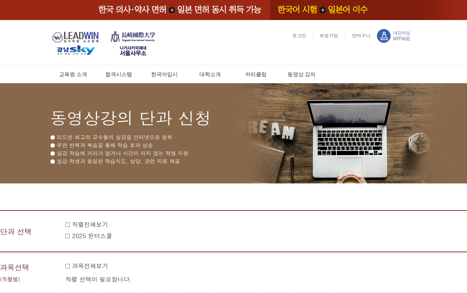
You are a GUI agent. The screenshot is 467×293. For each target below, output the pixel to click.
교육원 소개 (73, 74)
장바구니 (361, 35)
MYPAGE (401, 35)
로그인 (299, 35)
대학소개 (210, 74)
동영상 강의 (302, 74)
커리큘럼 (256, 74)
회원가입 (329, 35)
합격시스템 (118, 74)
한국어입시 (164, 74)
